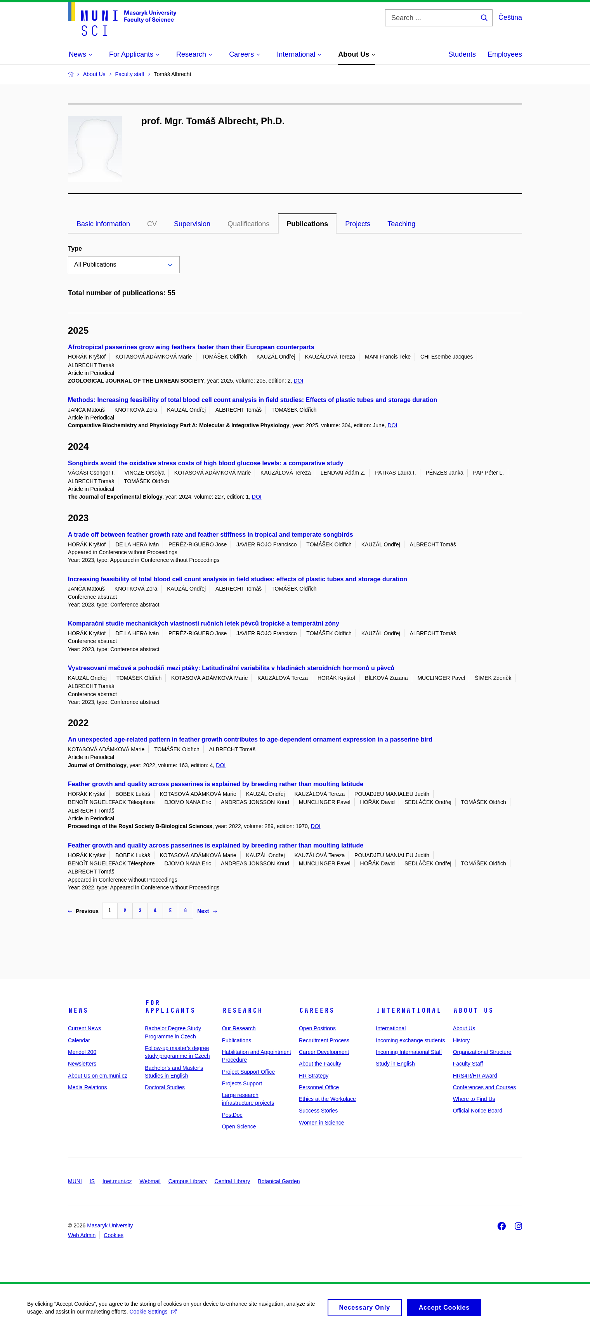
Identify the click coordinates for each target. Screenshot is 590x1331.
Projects (357, 224)
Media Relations (87, 1087)
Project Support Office (248, 1072)
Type (75, 248)
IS (92, 1181)
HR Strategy (313, 1076)
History (461, 1040)
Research (242, 1010)
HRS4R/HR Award (475, 1076)
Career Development (324, 1052)
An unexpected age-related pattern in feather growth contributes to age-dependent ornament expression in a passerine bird (250, 739)
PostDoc (232, 1115)
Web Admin (81, 1235)
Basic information (103, 224)
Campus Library (187, 1181)
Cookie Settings (153, 1315)
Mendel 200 (82, 1052)
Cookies (113, 1235)
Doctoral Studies (165, 1087)
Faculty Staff (468, 1064)
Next (207, 911)
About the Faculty (320, 1064)
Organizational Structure (482, 1052)
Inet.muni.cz (117, 1181)
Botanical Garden (279, 1181)
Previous (83, 911)
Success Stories (318, 1110)
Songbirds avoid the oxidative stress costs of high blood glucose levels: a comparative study (206, 463)
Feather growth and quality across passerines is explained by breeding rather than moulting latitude (215, 784)
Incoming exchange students (410, 1040)
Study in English (395, 1064)
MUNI (75, 1181)
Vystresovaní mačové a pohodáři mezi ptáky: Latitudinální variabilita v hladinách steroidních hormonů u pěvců (231, 668)
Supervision (192, 224)
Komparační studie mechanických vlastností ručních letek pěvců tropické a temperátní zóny (203, 623)
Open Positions (317, 1028)
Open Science (239, 1126)
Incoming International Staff (409, 1052)
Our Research (239, 1028)
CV (152, 224)
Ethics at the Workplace (327, 1099)
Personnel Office (319, 1087)
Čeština (510, 17)
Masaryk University (110, 1225)
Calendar (79, 1040)
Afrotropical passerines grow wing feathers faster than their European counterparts (191, 347)
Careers (316, 1010)
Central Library (232, 1181)
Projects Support (242, 1083)
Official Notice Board (477, 1110)
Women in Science (321, 1123)
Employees (505, 54)
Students (462, 54)
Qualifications (248, 224)
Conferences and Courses (484, 1087)
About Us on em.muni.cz (97, 1076)
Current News (84, 1028)
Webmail (150, 1181)
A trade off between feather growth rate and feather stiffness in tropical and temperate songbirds (210, 534)
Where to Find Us (474, 1099)
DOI (298, 381)
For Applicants (170, 1006)
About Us (473, 1010)
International (408, 1010)
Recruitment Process (324, 1040)
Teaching (401, 224)
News (78, 1010)
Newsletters (82, 1064)
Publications (307, 224)
